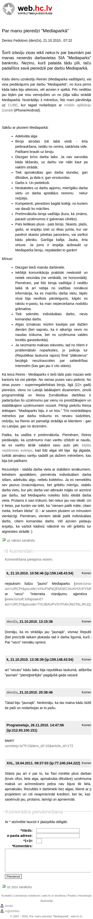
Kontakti (6, 895)
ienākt (9, 906)
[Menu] (83, 8)
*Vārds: (26, 830)
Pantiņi (71, 895)
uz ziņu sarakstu (17, 887)
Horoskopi (84, 895)
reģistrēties (12, 911)
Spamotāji (46, 900)
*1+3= (27, 841)
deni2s (12, 622)
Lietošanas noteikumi (27, 895)
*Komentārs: (22, 846)
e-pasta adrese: (20, 836)
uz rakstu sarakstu (18, 540)
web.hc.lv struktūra (53, 895)
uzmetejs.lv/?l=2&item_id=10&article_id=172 (39, 746)
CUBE (13, 105)
